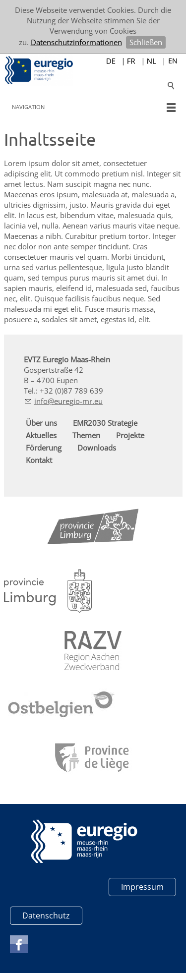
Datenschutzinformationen (76, 42)
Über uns (41, 423)
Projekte (130, 435)
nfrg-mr (68, 401)
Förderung (44, 448)
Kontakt (39, 460)
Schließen (145, 42)
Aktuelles (41, 435)
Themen (86, 435)
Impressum (142, 886)
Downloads (96, 448)
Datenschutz (46, 915)
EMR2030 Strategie (105, 423)
